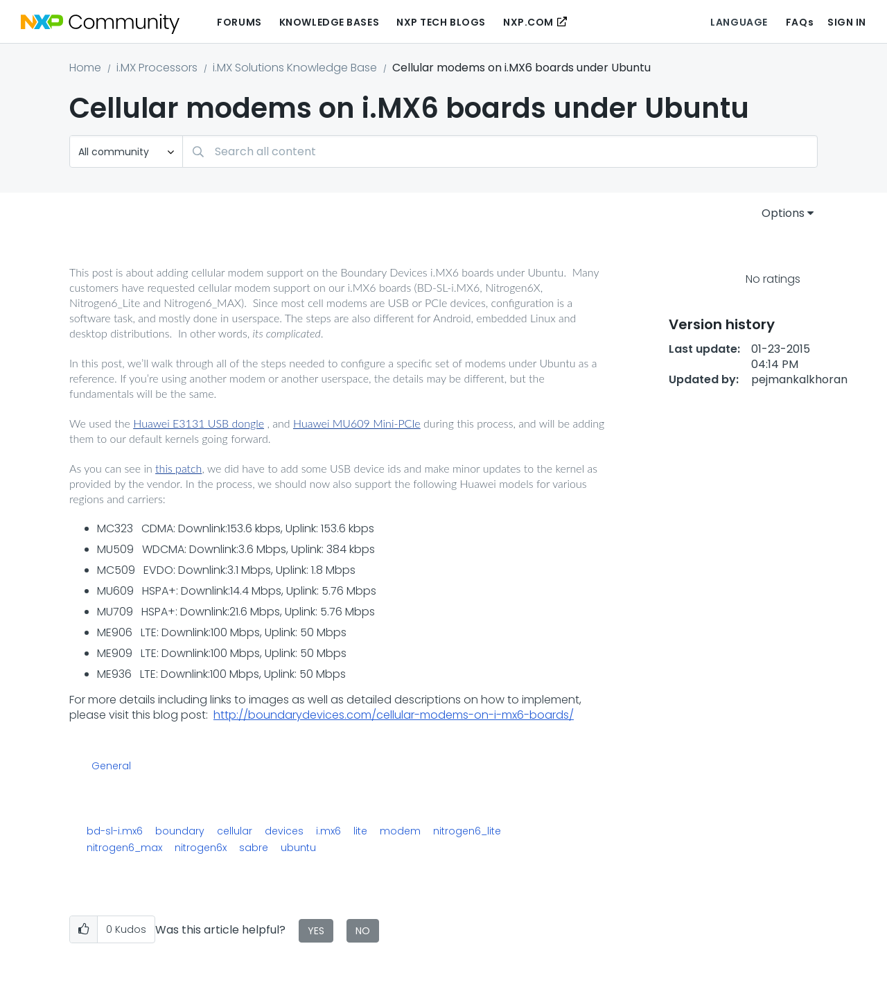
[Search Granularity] (126, 151)
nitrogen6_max (124, 848)
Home (85, 68)
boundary (179, 831)
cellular (234, 831)
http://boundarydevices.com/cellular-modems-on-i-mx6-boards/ (393, 715)
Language (738, 22)
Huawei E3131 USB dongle (198, 423)
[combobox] (500, 151)
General (111, 766)
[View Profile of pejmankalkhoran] (799, 379)
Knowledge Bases (329, 22)
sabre (253, 848)
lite (360, 831)
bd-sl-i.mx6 (115, 831)
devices (284, 831)
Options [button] (783, 213)
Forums (239, 22)
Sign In (846, 22)
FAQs (800, 22)
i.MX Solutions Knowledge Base (295, 68)
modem (400, 831)
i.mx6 (328, 831)
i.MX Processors (156, 68)
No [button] (362, 931)
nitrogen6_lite (467, 831)
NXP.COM (528, 22)
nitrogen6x (201, 848)
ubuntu (298, 848)
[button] (83, 929)
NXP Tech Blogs (441, 22)
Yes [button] (316, 931)
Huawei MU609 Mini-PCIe (357, 423)
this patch (178, 468)
